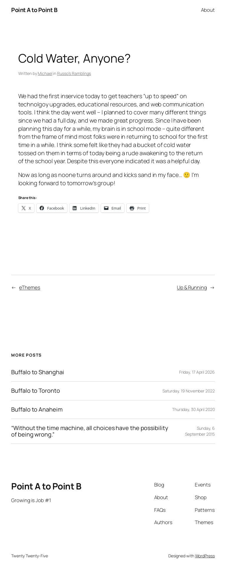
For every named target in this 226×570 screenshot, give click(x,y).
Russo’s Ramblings (74, 73)
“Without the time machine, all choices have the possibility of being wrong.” (89, 431)
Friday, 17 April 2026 (197, 372)
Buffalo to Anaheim (36, 409)
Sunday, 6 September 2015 (200, 431)
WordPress (205, 556)
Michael (45, 73)
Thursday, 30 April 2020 (193, 409)
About (208, 9)
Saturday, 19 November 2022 (188, 391)
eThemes (29, 287)
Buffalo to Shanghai (37, 372)
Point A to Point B (34, 10)
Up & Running (192, 287)
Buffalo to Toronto (35, 390)
